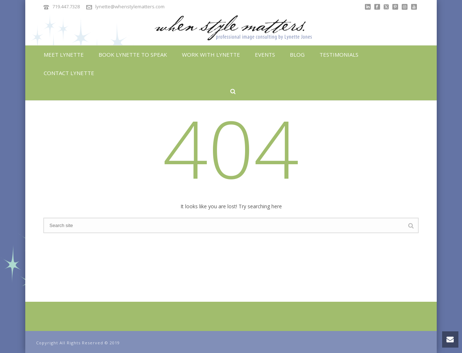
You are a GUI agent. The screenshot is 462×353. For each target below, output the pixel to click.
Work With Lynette (211, 54)
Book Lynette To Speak (133, 54)
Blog (297, 54)
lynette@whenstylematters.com (130, 6)
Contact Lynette (69, 73)
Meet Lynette (64, 54)
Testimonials (338, 54)
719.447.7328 (66, 6)
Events (265, 54)
